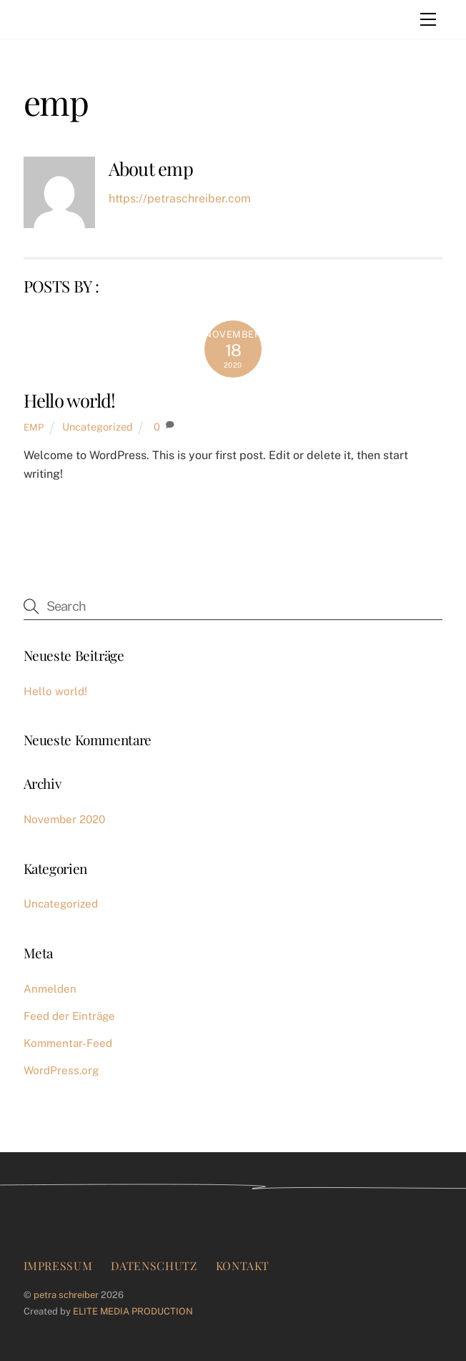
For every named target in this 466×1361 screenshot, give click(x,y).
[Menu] (428, 19)
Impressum (58, 1265)
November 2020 (64, 819)
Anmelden (50, 989)
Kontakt (242, 1265)
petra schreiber (66, 1294)
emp (34, 427)
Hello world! (70, 400)
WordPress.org (61, 1070)
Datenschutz (154, 1265)
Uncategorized (97, 427)
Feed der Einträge (69, 1016)
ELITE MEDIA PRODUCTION (133, 1311)
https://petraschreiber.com (180, 198)
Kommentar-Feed (68, 1043)
